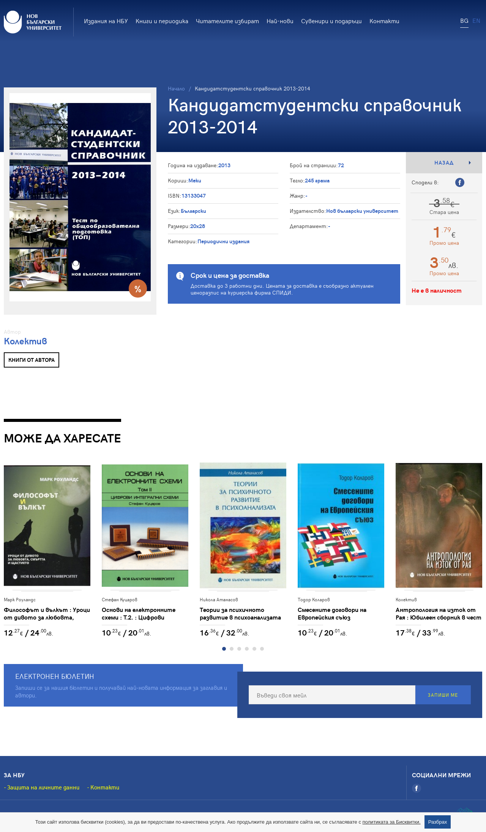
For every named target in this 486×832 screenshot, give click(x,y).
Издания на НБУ (106, 20)
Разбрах (437, 822)
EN (476, 20)
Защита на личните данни (43, 787)
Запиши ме (443, 695)
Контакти (384, 20)
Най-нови (280, 20)
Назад (444, 162)
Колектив (25, 340)
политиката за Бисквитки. (392, 822)
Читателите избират (227, 20)
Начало (176, 88)
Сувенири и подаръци (331, 20)
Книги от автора (31, 359)
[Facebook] (416, 788)
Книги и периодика (162, 20)
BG (464, 20)
